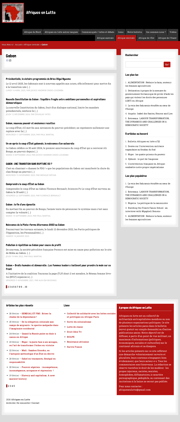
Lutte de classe (75, 327)
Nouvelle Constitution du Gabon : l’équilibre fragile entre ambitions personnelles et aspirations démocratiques (56, 101)
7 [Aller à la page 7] (17, 286)
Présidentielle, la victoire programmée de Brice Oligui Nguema (38, 78)
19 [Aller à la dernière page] (26, 286)
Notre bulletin (134, 32)
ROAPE (71, 337)
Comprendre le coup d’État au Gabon (25, 184)
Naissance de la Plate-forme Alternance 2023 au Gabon (35, 224)
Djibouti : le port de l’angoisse (143, 159)
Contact (35, 403)
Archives (10, 403)
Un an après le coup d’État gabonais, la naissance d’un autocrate (40, 143)
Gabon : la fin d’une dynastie (20, 204)
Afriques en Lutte (29, 13)
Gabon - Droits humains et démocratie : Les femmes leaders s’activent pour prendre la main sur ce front (58, 267)
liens (120, 32)
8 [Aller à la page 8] (19, 286)
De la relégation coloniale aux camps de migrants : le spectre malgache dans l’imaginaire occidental (33, 325)
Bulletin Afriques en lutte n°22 (144, 141)
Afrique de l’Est (146, 38)
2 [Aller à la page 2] (8, 286)
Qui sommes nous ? (156, 32)
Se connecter (23, 403)
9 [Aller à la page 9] (21, 286)
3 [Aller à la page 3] (10, 286)
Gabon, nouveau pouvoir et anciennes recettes (30, 123)
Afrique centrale (126, 38)
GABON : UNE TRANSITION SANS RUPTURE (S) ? (29, 163)
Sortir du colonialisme (79, 321)
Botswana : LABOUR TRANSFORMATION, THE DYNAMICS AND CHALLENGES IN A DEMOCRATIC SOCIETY (147, 121)
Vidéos (173, 32)
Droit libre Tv (74, 331)
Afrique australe (105, 38)
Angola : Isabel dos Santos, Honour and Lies (150, 113)
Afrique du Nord (32, 32)
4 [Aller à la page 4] (12, 286)
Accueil (18, 44)
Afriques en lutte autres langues (61, 32)
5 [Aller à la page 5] (13, 286)
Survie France (74, 347)
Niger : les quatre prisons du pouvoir (146, 154)
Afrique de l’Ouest (167, 38)
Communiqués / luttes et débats (98, 32)
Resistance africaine (78, 341)
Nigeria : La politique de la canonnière (148, 203)
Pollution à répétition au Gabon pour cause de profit (33, 245)
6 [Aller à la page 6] (15, 286)
